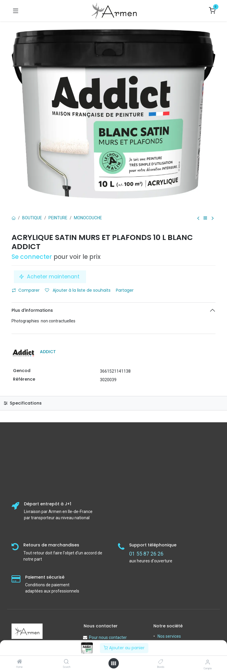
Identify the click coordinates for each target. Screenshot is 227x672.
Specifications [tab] (23, 403)
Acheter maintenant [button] (50, 276)
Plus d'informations (32, 310)
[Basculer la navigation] (16, 10)
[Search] (66, 662)
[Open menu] (113, 663)
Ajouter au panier (124, 648)
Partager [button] (125, 290)
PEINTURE (57, 217)
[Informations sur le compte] (207, 662)
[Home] (19, 662)
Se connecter (32, 256)
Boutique (32, 217)
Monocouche (88, 217)
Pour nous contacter (108, 637)
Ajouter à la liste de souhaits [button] (78, 290)
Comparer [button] (26, 290)
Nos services (169, 636)
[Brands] (160, 662)
